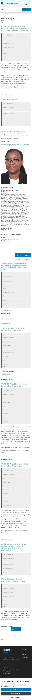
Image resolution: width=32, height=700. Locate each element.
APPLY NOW (15, 629)
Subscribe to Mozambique (2, 639)
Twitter (12, 679)
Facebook (4, 679)
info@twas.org (8, 673)
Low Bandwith (26, 9)
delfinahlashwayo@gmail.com (9, 239)
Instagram (17, 679)
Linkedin (6, 679)
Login (28, 4)
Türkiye (3, 429)
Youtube (15, 679)
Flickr (9, 679)
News (23, 652)
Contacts (24, 649)
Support (24, 654)
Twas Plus (25, 657)
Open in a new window (22, 255)
